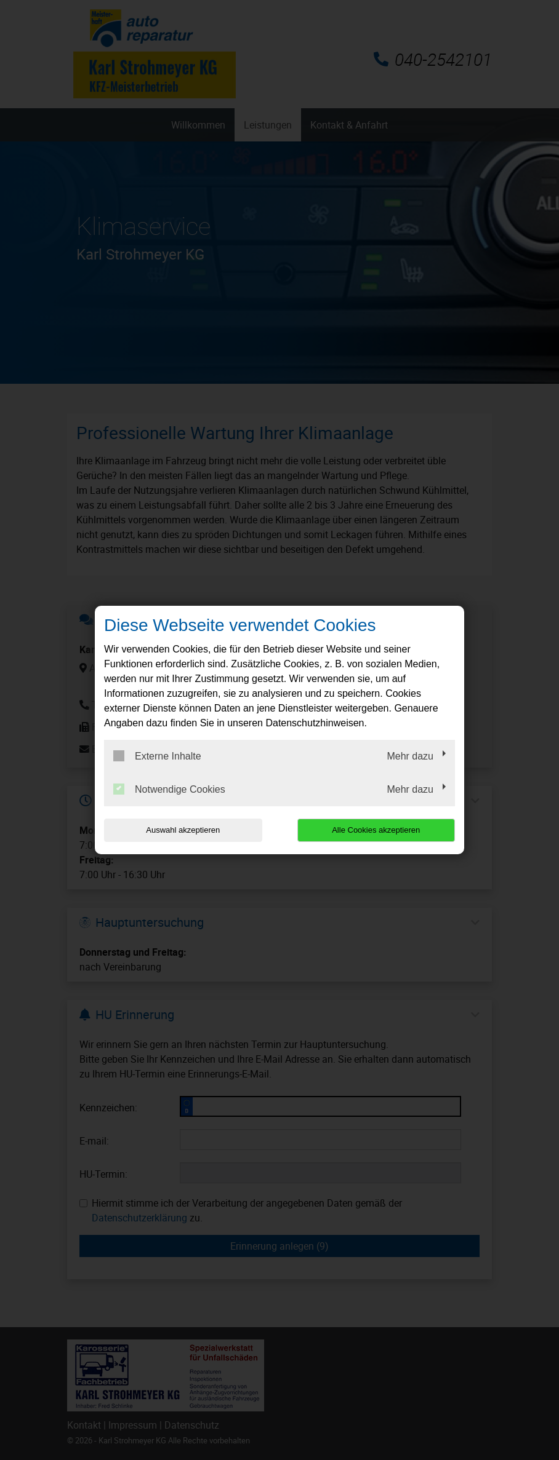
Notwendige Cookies (169, 789)
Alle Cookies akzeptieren (376, 830)
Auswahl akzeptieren (183, 830)
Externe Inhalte (157, 755)
